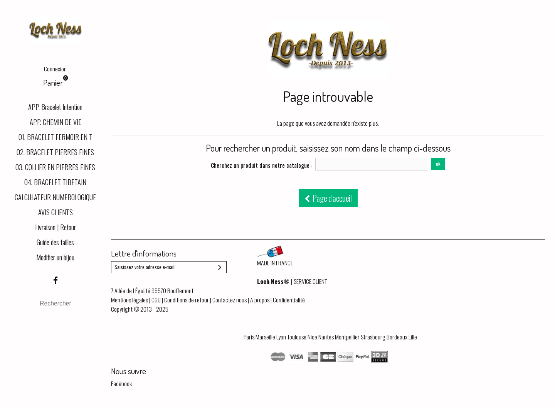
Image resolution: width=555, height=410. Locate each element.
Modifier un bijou (55, 257)
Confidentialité (289, 299)
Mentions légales (129, 299)
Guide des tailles (55, 242)
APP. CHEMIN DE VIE (55, 121)
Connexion (55, 68)
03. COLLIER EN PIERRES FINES (55, 167)
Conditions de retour (186, 299)
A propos (259, 299)
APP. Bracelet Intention (55, 106)
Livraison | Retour (55, 227)
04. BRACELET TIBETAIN (55, 182)
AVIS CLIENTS (55, 212)
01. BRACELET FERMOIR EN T (55, 137)
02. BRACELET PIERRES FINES (55, 152)
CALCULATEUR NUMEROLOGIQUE (55, 197)
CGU (156, 299)
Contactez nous (229, 299)
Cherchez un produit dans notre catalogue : (261, 165)
